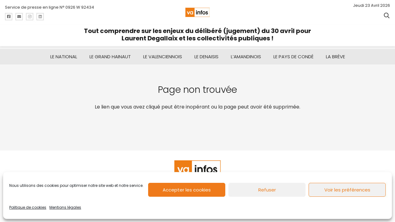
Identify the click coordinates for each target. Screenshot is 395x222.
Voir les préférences (347, 190)
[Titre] (8, 16)
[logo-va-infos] (197, 12)
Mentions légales (65, 207)
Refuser (267, 190)
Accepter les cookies (187, 190)
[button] (386, 15)
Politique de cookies (27, 207)
